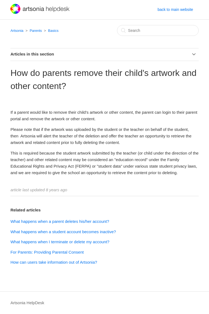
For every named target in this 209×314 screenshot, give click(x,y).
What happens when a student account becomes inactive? (63, 231)
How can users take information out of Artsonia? (53, 262)
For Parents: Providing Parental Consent (47, 252)
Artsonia (16, 31)
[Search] (158, 30)
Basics (53, 31)
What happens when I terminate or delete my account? (59, 241)
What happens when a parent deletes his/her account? (59, 221)
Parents (36, 31)
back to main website (175, 9)
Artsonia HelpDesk (27, 302)
